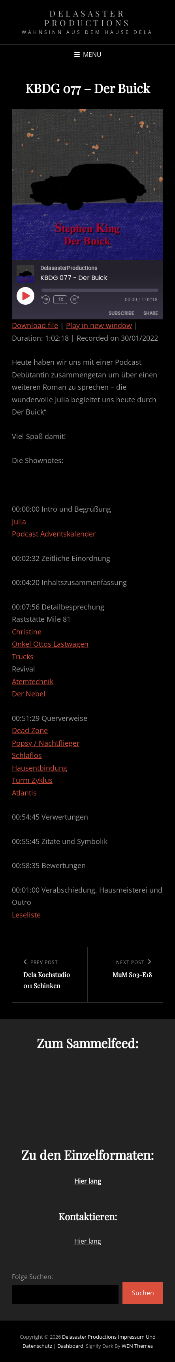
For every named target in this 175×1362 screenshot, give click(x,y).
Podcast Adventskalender (54, 533)
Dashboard (70, 1345)
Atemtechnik (32, 681)
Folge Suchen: (32, 1276)
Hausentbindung (39, 768)
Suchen (143, 1293)
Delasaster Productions (87, 18)
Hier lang (87, 1241)
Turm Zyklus (32, 780)
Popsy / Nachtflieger (45, 743)
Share (150, 313)
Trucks (23, 656)
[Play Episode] (25, 295)
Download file (35, 325)
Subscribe (121, 313)
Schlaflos (27, 755)
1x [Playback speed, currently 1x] (60, 299)
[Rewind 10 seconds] (45, 299)
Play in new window (99, 325)
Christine (26, 631)
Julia (19, 521)
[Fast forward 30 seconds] (75, 299)
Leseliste (26, 914)
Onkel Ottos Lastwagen (50, 644)
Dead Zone (30, 730)
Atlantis (24, 792)
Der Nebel (28, 693)
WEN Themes (137, 1345)
